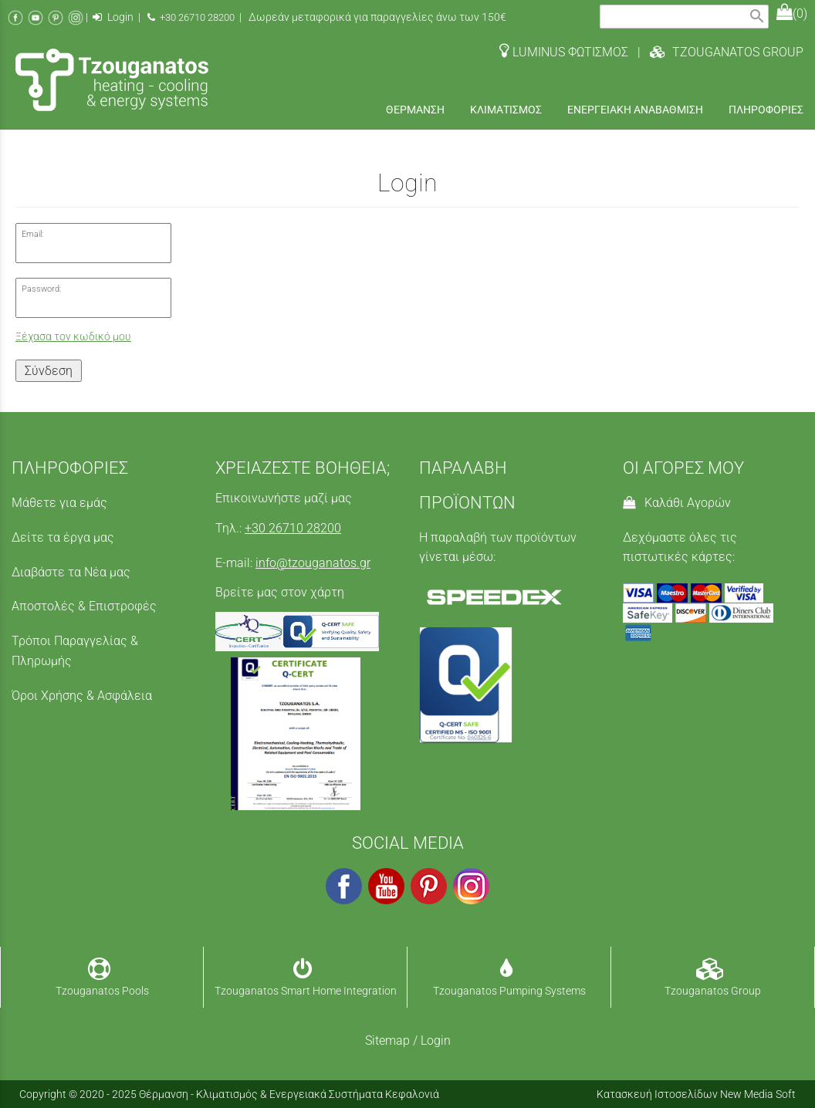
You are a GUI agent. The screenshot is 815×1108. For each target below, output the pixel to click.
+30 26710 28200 (191, 17)
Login (113, 17)
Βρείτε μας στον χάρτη (279, 592)
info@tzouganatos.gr (312, 563)
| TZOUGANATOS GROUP (715, 52)
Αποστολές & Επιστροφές (84, 606)
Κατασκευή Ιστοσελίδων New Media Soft (696, 1094)
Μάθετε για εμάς (59, 502)
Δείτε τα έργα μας (63, 537)
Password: (41, 289)
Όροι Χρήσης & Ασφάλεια (82, 695)
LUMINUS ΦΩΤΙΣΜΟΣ (563, 52)
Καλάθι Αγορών (677, 502)
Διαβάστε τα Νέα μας (71, 572)
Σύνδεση (49, 370)
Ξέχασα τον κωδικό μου (73, 336)
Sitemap (387, 1040)
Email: (32, 234)
